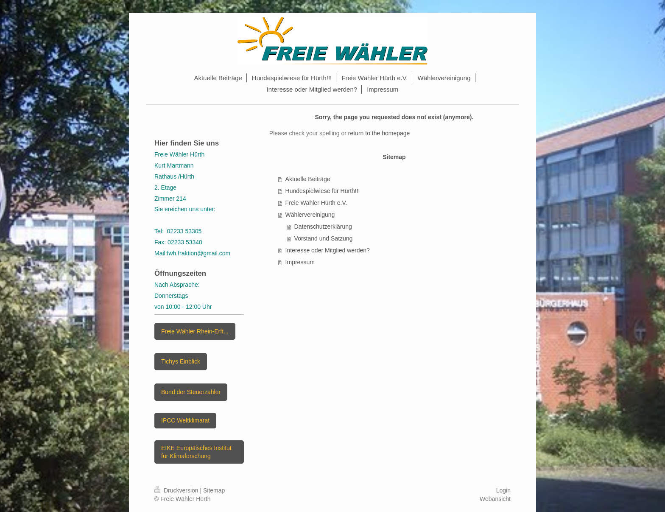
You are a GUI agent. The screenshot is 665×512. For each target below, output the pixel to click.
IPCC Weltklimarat (185, 420)
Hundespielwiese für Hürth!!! (322, 190)
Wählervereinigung (310, 214)
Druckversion (177, 490)
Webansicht (495, 498)
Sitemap (214, 490)
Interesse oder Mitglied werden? (327, 250)
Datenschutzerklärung (323, 226)
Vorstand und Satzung (323, 238)
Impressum (300, 262)
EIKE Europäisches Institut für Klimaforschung (196, 452)
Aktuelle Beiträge (307, 179)
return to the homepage (379, 133)
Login (503, 490)
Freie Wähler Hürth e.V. (316, 202)
